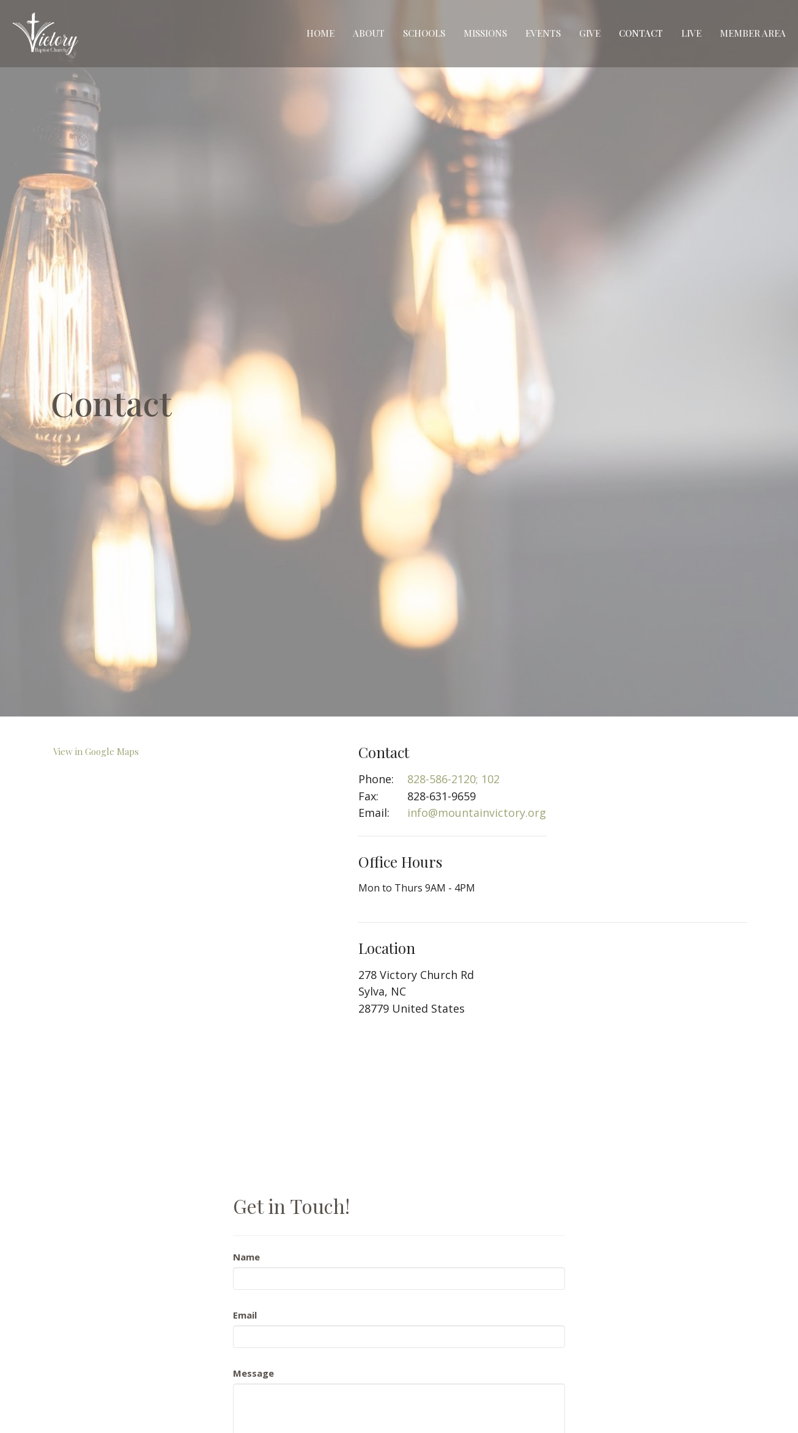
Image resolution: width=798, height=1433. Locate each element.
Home (320, 33)
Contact (641, 33)
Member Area (753, 33)
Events (543, 33)
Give (589, 33)
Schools (424, 33)
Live (691, 33)
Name (246, 1257)
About (369, 33)
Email (245, 1315)
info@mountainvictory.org (476, 812)
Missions (485, 33)
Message (253, 1373)
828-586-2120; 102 (453, 779)
